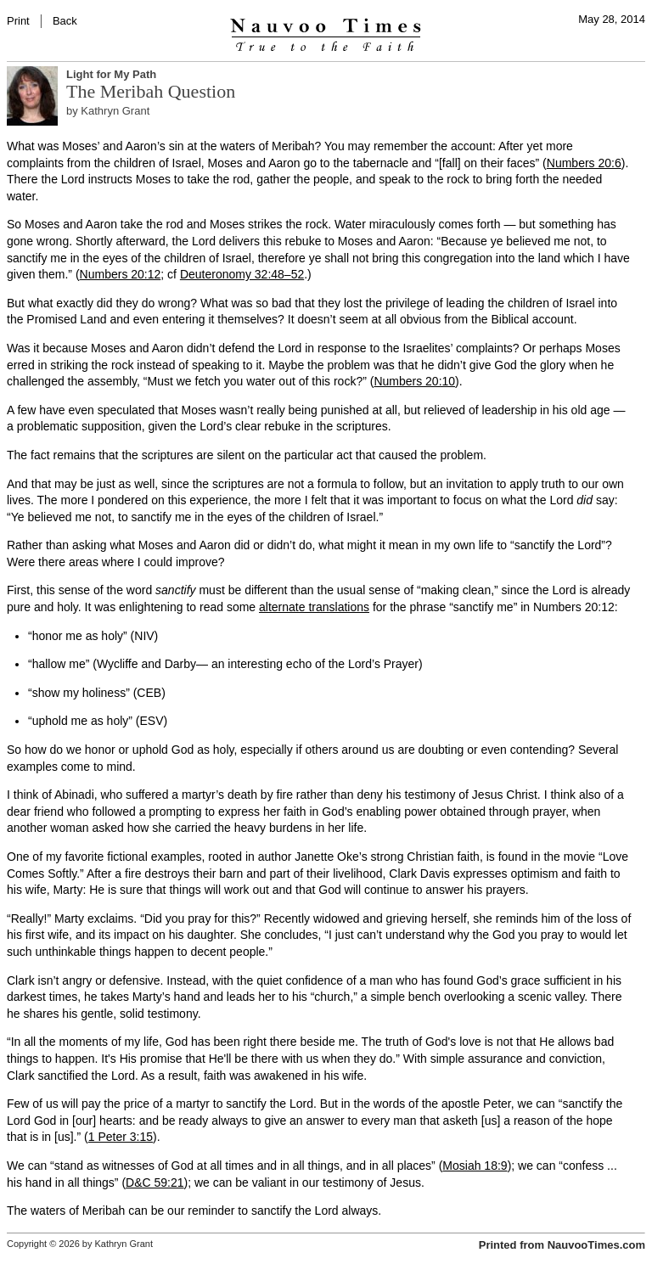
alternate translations (314, 607)
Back (65, 20)
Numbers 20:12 (120, 274)
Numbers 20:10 (414, 381)
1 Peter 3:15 (120, 1136)
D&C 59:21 (154, 1182)
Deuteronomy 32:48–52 (242, 274)
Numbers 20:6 (584, 163)
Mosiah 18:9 (474, 1165)
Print (18, 20)
